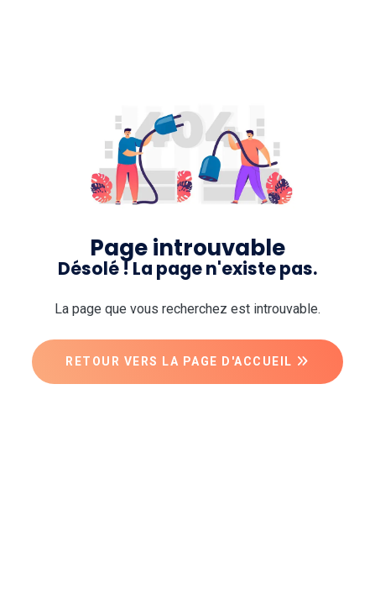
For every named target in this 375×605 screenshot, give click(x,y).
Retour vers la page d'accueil (187, 361)
